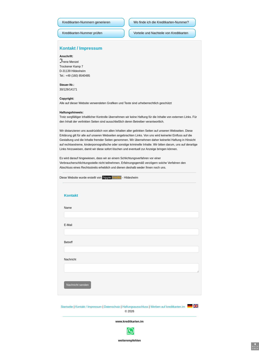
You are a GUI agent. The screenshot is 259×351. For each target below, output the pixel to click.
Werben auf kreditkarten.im (168, 307)
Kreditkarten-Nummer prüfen (82, 33)
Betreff (68, 242)
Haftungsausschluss (135, 307)
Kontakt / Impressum (88, 307)
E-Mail (68, 224)
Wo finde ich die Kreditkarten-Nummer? (161, 22)
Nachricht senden (77, 285)
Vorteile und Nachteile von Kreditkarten (160, 33)
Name (68, 207)
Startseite (67, 307)
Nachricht (70, 259)
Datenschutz (112, 307)
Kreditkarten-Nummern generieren (86, 22)
